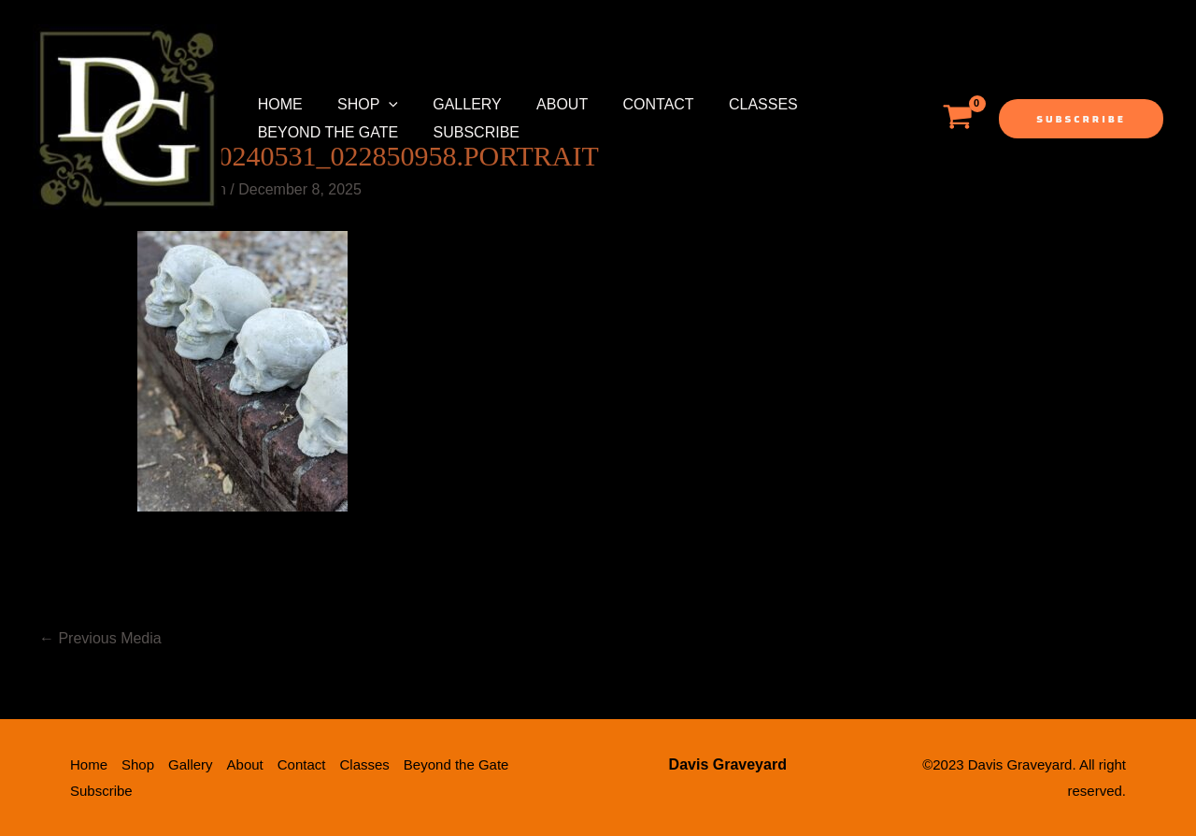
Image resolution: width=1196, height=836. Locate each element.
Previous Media (100, 638)
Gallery (455, 104)
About (544, 104)
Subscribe (469, 132)
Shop (360, 105)
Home (277, 104)
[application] (381, 105)
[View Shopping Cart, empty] (957, 118)
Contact (636, 104)
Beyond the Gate (325, 132)
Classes (736, 104)
